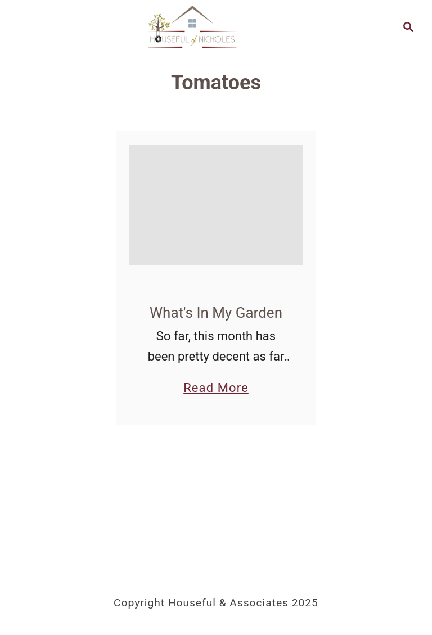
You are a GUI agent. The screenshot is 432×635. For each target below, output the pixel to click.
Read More (216, 387)
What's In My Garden (216, 312)
